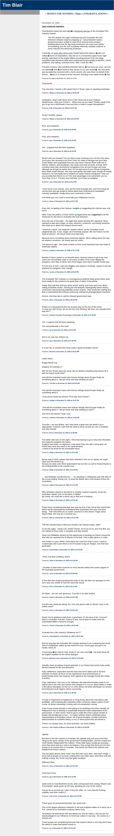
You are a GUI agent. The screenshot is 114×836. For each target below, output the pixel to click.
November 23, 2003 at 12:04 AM (68, 417)
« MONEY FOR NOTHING (59, 13)
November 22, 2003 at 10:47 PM (68, 400)
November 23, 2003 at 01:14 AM (67, 485)
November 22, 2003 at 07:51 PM (65, 330)
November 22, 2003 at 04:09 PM (65, 130)
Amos (51, 201)
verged (76, 208)
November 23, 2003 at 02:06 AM (66, 573)
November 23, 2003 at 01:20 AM (67, 500)
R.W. (51, 108)
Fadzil (51, 485)
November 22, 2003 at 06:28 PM (68, 272)
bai (50, 330)
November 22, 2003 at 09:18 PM (68, 351)
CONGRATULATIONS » (95, 13)
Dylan (51, 560)
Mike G (51, 518)
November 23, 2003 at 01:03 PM (67, 766)
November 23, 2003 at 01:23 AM (67, 518)
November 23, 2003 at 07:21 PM (64, 828)
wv (50, 828)
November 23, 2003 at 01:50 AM (71, 550)
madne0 (52, 417)
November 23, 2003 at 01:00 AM (67, 470)
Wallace (52, 93)
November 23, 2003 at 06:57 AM (72, 636)
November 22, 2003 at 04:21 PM (65, 182)
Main (78, 13)
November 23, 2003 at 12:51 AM (67, 452)
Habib (51, 452)
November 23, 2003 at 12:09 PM (78, 727)
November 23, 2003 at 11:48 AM (65, 693)
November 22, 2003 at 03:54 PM (68, 119)
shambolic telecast (82, 31)
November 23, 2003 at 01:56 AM (67, 560)
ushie (51, 573)
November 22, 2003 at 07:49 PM (85, 315)
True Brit (52, 383)
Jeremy (52, 272)
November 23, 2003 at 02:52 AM (67, 610)
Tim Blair (12, 5)
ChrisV (51, 625)
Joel (50, 182)
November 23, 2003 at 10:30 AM (72, 658)
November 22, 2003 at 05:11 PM (67, 201)
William (52, 119)
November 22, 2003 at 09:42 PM (69, 383)
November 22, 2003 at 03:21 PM (66, 108)
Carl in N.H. (53, 796)
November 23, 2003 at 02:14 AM (66, 586)
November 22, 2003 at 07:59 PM (65, 341)
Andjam (52, 250)
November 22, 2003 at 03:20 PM (68, 93)
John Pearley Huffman (57, 727)
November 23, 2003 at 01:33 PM (70, 796)
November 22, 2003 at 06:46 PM (66, 300)
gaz (50, 130)
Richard (52, 351)
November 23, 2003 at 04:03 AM (67, 625)
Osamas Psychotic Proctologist (60, 315)
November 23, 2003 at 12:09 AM (66, 433)
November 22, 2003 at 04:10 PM (65, 140)
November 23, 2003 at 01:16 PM (65, 777)
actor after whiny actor (63, 53)
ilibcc (51, 300)
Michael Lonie (54, 658)
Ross (51, 433)
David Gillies (53, 550)
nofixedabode (54, 636)
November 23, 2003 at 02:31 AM (67, 597)
